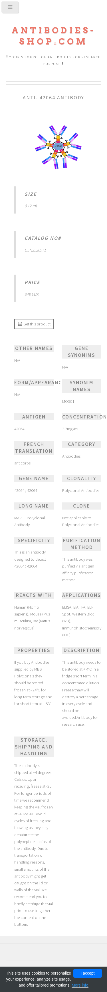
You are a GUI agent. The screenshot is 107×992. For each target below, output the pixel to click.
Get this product (34, 324)
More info (80, 985)
